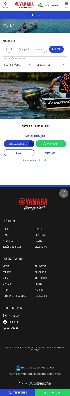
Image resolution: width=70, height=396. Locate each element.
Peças (6, 278)
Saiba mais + (51, 152)
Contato (39, 283)
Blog (5, 289)
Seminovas (40, 266)
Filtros (35, 15)
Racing (38, 240)
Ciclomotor (41, 246)
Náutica (39, 289)
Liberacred (41, 295)
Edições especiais (12, 246)
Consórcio (40, 272)
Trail (5, 234)
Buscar (56, 49)
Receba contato (17, 143)
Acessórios (41, 278)
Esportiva (40, 234)
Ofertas (7, 272)
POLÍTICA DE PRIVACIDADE (15, 295)
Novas (6, 266)
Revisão (7, 283)
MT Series (8, 240)
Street (38, 228)
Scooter (7, 228)
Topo (64, 193)
